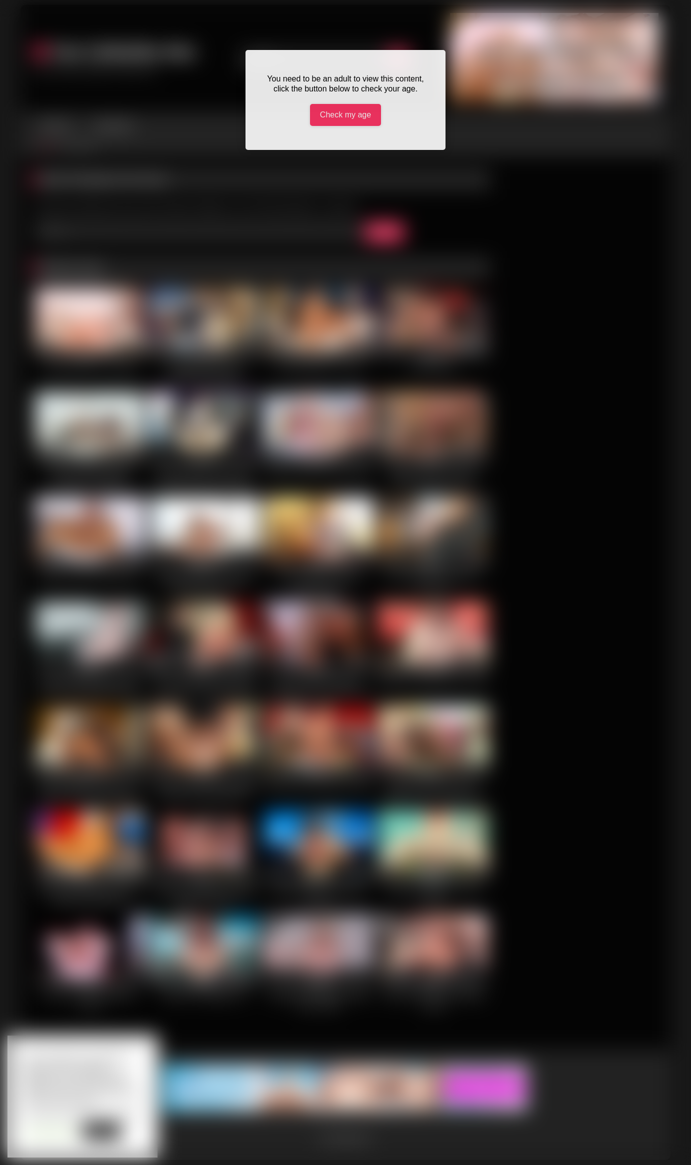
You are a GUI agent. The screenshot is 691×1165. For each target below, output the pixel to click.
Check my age (345, 114)
